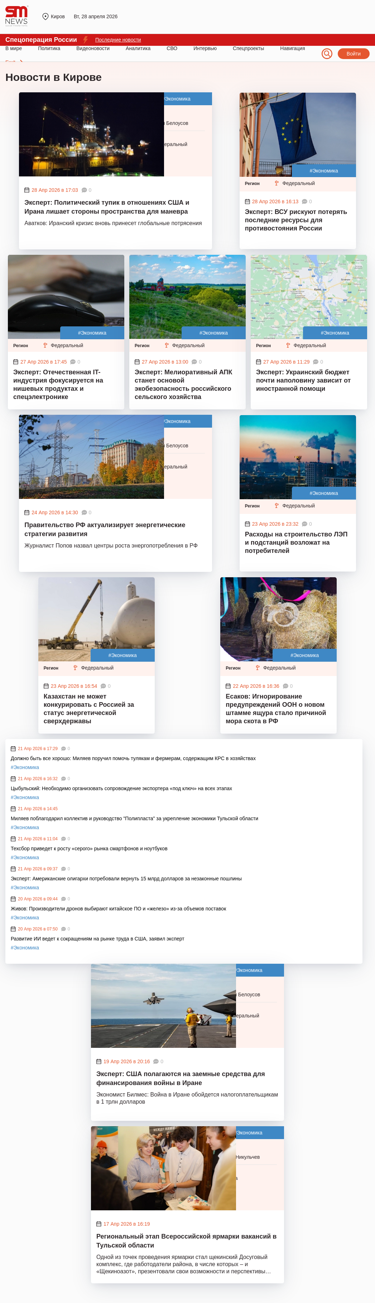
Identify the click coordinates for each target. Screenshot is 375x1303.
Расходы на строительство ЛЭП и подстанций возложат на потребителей (296, 542)
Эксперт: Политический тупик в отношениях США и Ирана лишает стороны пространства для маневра (106, 207)
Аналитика (138, 48)
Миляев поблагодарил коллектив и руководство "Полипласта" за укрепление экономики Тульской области (134, 818)
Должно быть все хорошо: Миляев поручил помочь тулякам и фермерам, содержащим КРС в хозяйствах (133, 758)
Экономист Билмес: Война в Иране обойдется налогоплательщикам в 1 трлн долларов (187, 1098)
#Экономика (176, 99)
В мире (13, 48)
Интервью (205, 48)
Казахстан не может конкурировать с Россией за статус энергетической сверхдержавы (89, 709)
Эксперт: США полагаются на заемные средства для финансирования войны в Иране (180, 1078)
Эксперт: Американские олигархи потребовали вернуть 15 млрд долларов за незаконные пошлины (127, 878)
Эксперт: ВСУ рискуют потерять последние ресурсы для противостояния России (296, 220)
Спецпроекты (248, 48)
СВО (172, 48)
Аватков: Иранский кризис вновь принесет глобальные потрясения (113, 223)
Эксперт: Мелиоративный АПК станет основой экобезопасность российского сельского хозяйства (183, 384)
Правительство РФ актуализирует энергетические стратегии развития (104, 529)
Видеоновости (93, 48)
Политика (49, 48)
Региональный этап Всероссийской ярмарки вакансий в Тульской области (186, 1241)
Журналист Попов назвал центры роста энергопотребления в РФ (111, 546)
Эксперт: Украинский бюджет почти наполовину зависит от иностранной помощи (303, 380)
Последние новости (118, 40)
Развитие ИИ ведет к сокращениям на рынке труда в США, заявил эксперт (97, 939)
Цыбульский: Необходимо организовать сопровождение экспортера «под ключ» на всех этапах (121, 788)
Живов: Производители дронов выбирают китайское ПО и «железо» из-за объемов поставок (118, 908)
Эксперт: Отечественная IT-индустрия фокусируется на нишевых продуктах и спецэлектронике (58, 384)
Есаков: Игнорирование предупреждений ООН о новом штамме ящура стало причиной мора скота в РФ (276, 709)
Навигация (292, 48)
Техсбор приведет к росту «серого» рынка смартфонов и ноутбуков (89, 848)
